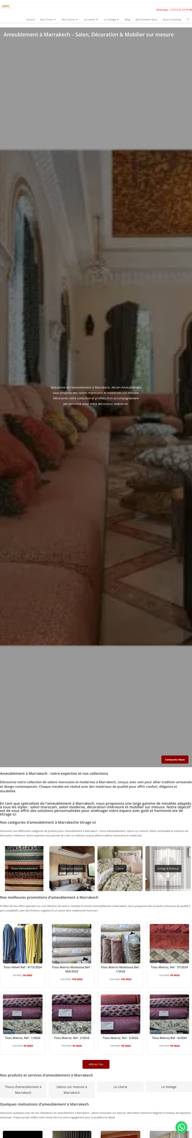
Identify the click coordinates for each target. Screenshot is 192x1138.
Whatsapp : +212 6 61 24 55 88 (174, 9)
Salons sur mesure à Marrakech (71, 1090)
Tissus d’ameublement (24, 868)
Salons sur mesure (72, 868)
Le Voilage (169, 1087)
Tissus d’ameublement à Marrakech (23, 1090)
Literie (120, 868)
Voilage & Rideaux (167, 868)
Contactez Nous (175, 759)
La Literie (120, 1087)
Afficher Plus (96, 1064)
